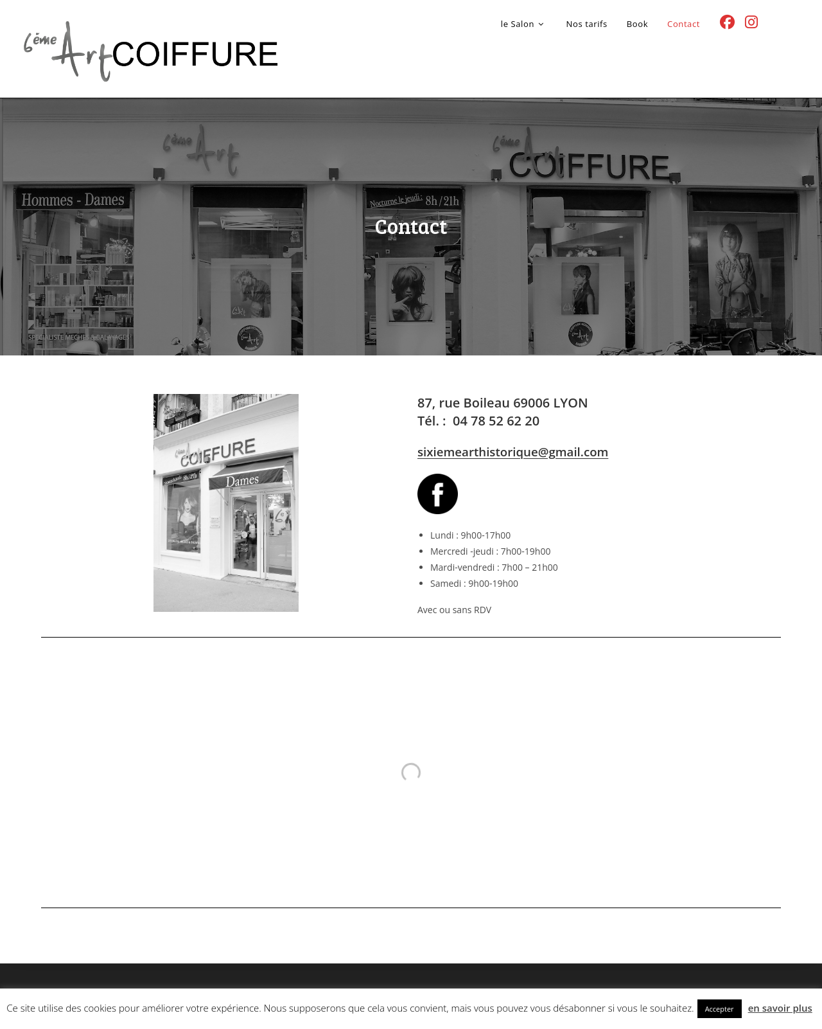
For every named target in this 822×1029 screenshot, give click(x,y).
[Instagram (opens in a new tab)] (751, 22)
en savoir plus (780, 1007)
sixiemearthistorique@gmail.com (512, 451)
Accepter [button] (719, 1009)
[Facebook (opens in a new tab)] (727, 22)
